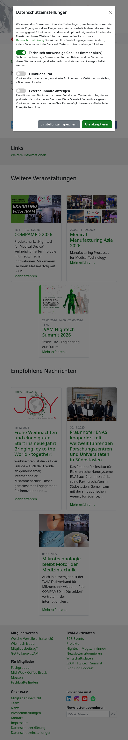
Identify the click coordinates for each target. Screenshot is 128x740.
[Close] (110, 12)
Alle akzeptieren (97, 124)
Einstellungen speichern (59, 124)
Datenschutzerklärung (30, 40)
